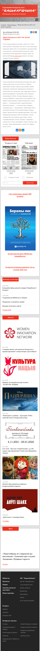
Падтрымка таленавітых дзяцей (13, 302)
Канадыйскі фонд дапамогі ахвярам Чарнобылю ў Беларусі (19, 289)
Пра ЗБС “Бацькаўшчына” (27, 581)
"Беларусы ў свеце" (14, 177)
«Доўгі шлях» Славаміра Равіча (13, 517)
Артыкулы (5, 612)
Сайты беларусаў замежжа (10, 632)
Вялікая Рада (23, 591)
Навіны (5, 584)
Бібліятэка (6, 578)
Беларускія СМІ (7, 615)
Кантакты (6, 581)
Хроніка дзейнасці (25, 588)
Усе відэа (5, 564)
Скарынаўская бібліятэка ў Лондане (14, 298)
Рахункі (22, 597)
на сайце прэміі (17, 56)
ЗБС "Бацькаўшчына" (28, 578)
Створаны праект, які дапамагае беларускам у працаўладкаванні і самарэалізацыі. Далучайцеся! (19, 350)
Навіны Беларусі (11, 25)
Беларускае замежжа (10, 621)
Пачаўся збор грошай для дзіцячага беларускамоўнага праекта (14, 485)
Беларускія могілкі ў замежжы (29, 627)
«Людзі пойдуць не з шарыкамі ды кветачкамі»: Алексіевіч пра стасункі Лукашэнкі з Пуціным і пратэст (18, 556)
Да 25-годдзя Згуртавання (27, 600)
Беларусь (6, 606)
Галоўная (3, 25)
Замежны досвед (25, 635)
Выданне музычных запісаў (11, 306)
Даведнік (5, 609)
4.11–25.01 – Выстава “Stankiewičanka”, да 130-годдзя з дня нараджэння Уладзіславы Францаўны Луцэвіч (19, 451)
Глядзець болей (6, 310)
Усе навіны (5, 521)
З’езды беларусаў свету (26, 584)
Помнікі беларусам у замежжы (29, 624)
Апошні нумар (11, 171)
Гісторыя (5, 624)
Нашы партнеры (8, 593)
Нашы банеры (24, 594)
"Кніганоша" (30, 177)
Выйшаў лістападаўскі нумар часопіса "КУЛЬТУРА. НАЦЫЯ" (15, 383)
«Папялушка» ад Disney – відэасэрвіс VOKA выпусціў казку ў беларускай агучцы (17, 417)
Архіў (11, 173)
